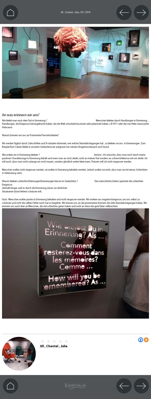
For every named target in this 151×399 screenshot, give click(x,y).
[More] (146, 339)
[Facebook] (140, 339)
